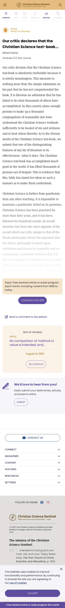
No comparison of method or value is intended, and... (32, 343)
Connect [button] (11, 449)
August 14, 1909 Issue (20, 31)
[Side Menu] (5, 5)
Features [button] (10, 469)
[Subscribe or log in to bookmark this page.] (35, 15)
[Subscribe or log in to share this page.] (24, 15)
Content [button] (10, 462)
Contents (36, 364)
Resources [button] (12, 476)
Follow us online (26, 502)
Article (13, 29)
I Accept (32, 593)
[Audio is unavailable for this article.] (16, 15)
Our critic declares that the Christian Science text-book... (30, 43)
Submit (21, 402)
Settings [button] (10, 482)
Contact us (32, 438)
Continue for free (32, 300)
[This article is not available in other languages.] (58, 15)
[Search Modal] (60, 5)
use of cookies (18, 583)
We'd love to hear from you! (35, 384)
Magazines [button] (12, 456)
